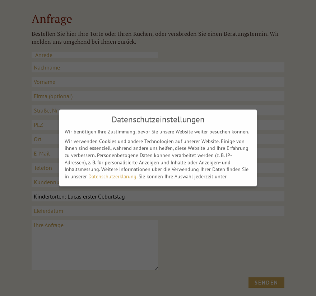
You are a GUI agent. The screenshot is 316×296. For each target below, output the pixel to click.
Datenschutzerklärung (112, 174)
